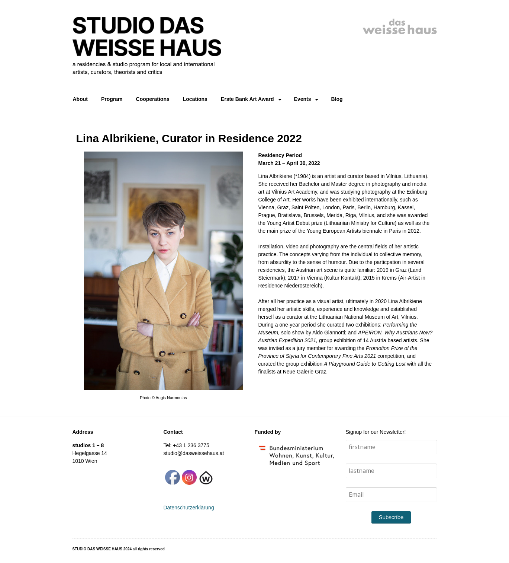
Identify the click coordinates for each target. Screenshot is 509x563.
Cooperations (153, 99)
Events (302, 99)
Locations (195, 99)
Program (112, 99)
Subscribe (391, 517)
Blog (336, 99)
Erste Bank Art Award (247, 99)
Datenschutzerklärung (189, 507)
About (80, 99)
